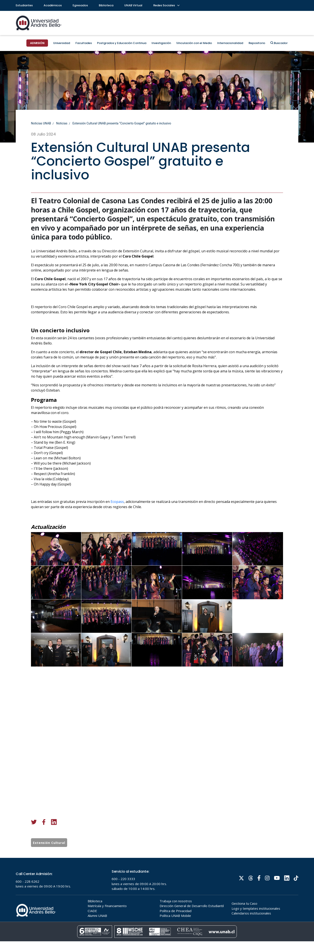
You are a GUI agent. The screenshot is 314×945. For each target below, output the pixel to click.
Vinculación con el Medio (194, 43)
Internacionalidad (230, 43)
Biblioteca (106, 5)
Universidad (61, 43)
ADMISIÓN (37, 43)
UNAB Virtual (133, 5)
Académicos (53, 5)
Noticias (61, 123)
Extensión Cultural (49, 844)
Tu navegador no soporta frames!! (157, 901)
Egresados (80, 5)
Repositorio (257, 43)
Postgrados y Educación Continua (121, 43)
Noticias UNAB (41, 123)
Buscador (279, 43)
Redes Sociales (166, 5)
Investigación (161, 43)
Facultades (83, 43)
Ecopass (117, 505)
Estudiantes (24, 5)
